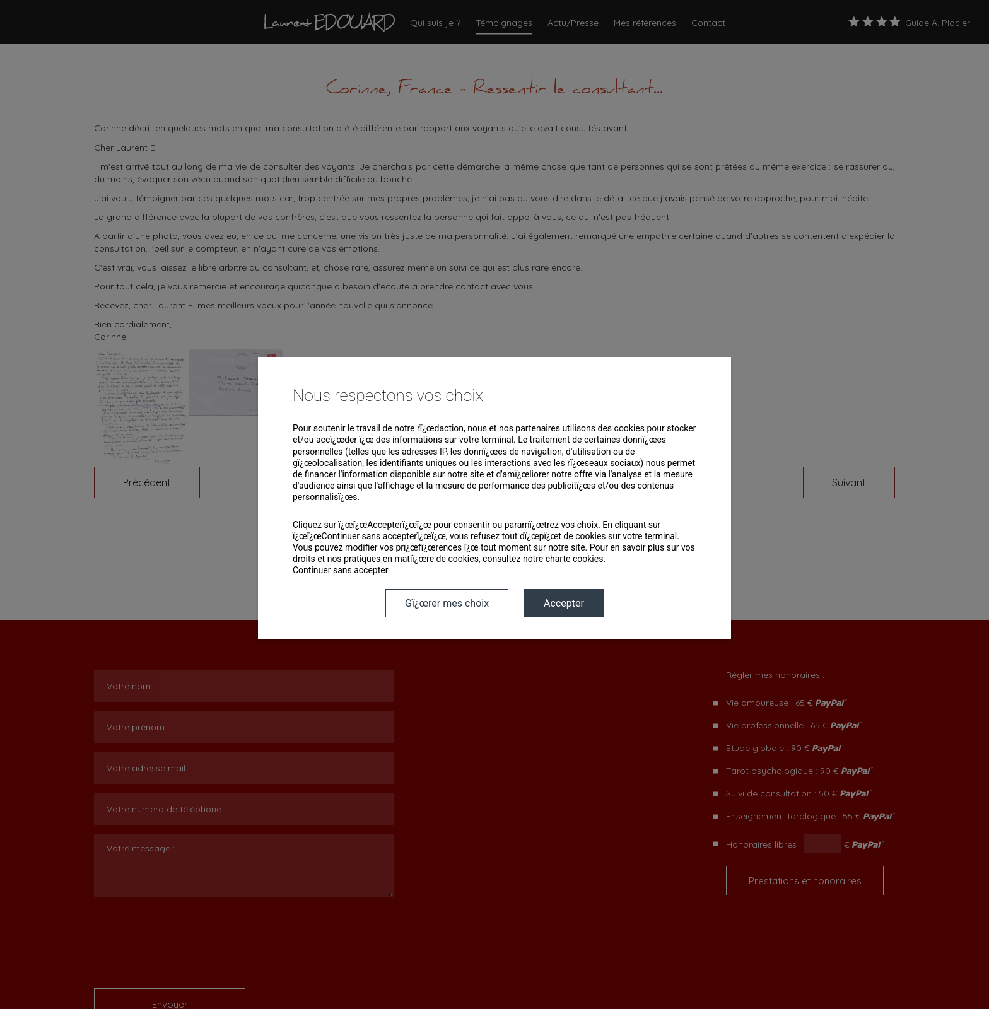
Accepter (564, 603)
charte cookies (575, 559)
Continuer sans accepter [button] (340, 570)
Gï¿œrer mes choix (447, 603)
